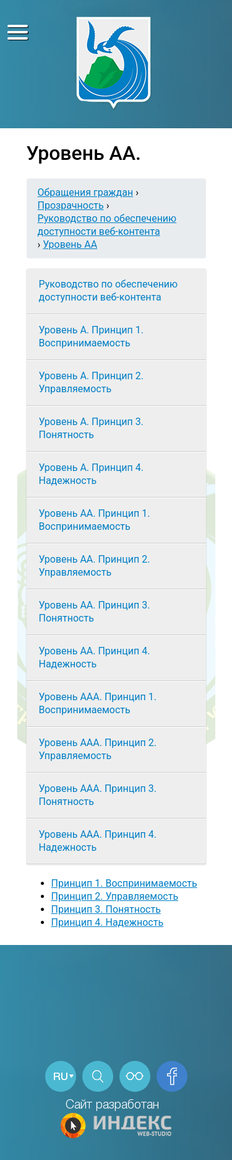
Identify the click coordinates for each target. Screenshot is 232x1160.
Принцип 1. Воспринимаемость (124, 883)
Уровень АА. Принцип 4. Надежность (94, 657)
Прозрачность (71, 205)
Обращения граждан (86, 192)
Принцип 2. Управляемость (115, 896)
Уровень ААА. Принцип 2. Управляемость (98, 749)
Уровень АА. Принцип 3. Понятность (94, 611)
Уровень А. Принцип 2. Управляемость (91, 382)
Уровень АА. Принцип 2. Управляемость (94, 565)
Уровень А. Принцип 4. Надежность (91, 474)
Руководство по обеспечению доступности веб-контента (108, 290)
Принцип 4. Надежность (107, 922)
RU (60, 1077)
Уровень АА (70, 244)
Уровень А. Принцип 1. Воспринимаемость (91, 336)
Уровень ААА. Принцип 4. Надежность (98, 840)
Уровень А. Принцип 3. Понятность (91, 428)
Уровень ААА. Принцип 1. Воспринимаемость (98, 703)
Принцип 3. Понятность (106, 909)
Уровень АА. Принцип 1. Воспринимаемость (94, 520)
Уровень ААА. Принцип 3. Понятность (98, 795)
